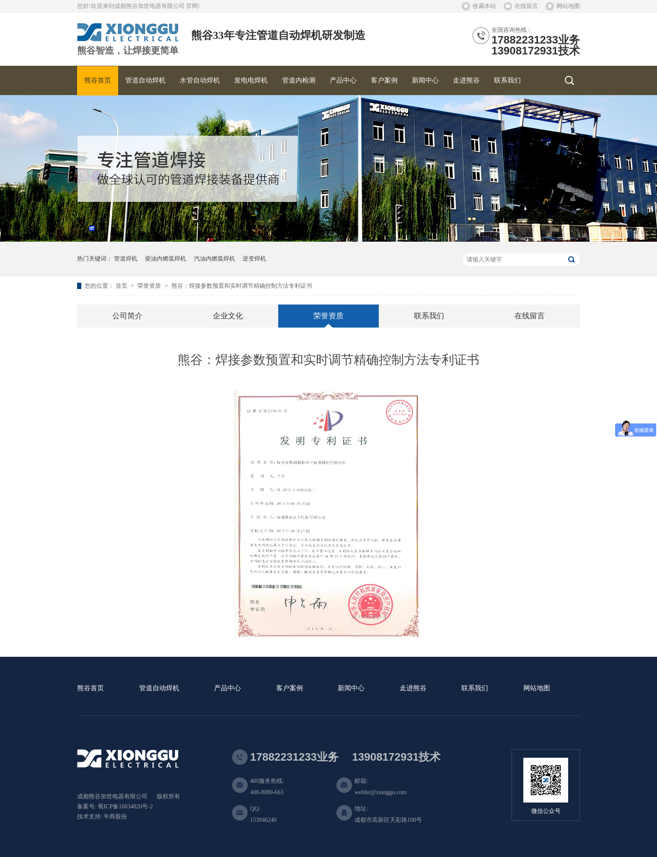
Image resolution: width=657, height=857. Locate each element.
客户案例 (289, 688)
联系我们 (429, 316)
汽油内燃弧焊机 (214, 259)
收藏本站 (484, 6)
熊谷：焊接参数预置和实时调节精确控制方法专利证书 (241, 286)
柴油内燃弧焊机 (165, 259)
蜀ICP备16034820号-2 (125, 806)
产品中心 (227, 688)
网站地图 (568, 6)
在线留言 (526, 6)
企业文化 (228, 316)
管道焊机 (125, 259)
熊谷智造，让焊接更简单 (127, 50)
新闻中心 (351, 688)
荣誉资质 (150, 286)
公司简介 (127, 316)
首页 (122, 286)
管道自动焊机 (159, 688)
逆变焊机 (254, 259)
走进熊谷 (413, 688)
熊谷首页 (90, 688)
